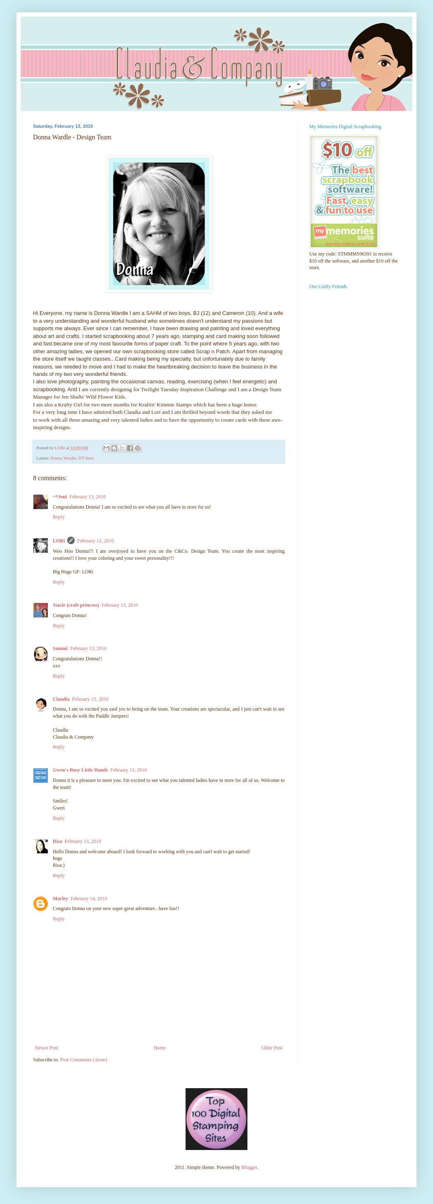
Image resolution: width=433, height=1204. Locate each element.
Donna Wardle (63, 457)
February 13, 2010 (87, 497)
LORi (59, 541)
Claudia (61, 699)
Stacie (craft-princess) (76, 605)
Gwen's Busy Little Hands (80, 770)
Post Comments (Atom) (83, 1060)
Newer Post (46, 1048)
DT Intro (86, 457)
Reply (59, 517)
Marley (60, 898)
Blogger (249, 1167)
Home (160, 1048)
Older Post (271, 1048)
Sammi (60, 648)
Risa (57, 841)
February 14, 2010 (89, 898)
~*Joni (60, 497)
